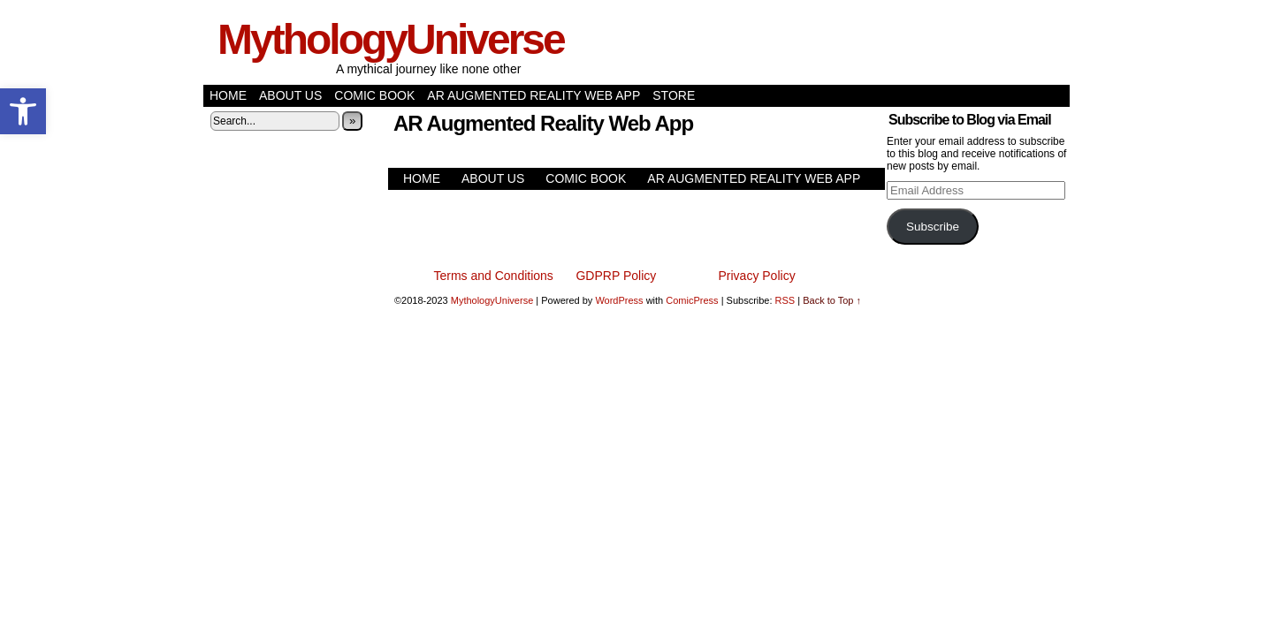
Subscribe (932, 226)
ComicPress (692, 300)
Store (673, 95)
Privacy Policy (757, 276)
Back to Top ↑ (832, 300)
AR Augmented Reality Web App (533, 95)
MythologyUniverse (390, 39)
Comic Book (374, 95)
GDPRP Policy (616, 276)
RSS (785, 300)
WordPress (619, 300)
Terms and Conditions (493, 276)
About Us (290, 95)
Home (228, 95)
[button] (23, 111)
